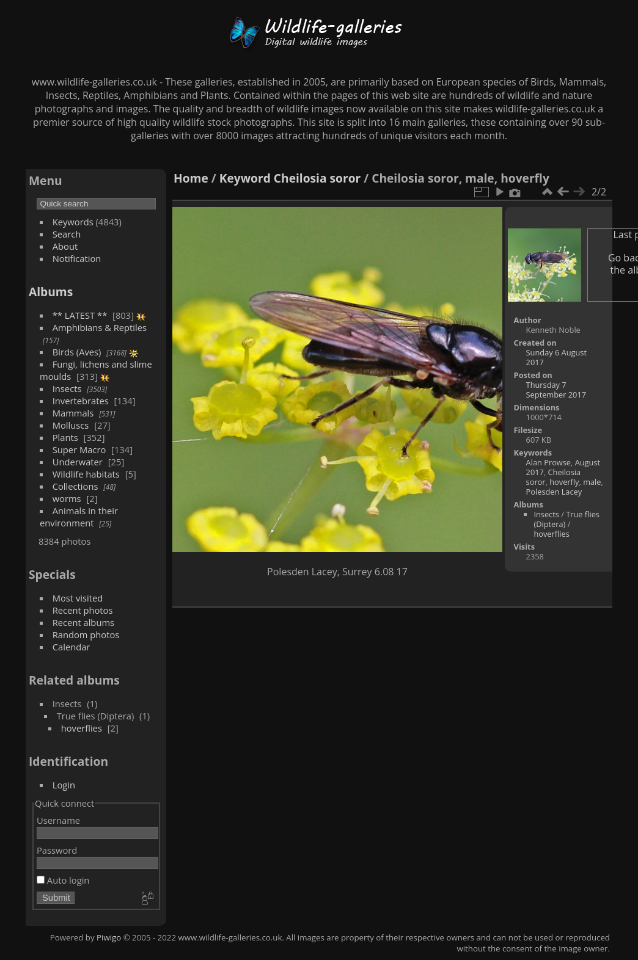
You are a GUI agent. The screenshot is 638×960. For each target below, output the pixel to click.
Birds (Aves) (77, 352)
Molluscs (71, 425)
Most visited (78, 598)
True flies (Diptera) (567, 519)
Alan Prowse (548, 462)
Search (67, 234)
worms (67, 498)
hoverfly (564, 481)
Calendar (71, 647)
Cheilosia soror (317, 178)
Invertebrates (81, 401)
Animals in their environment (79, 516)
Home (191, 178)
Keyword (245, 178)
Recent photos (83, 610)
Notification (77, 258)
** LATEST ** (80, 315)
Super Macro (79, 449)
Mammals (73, 413)
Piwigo (109, 937)
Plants (65, 437)
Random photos (86, 634)
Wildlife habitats (86, 474)
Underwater (78, 462)
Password (57, 850)
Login (64, 785)
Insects (67, 388)
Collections (75, 486)
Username (58, 820)
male (592, 481)
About (65, 246)
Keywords (73, 222)
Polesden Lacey (554, 491)
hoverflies (81, 728)
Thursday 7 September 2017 (556, 389)
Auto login (63, 880)
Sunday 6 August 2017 (556, 357)
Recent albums (83, 622)
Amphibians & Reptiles (100, 327)
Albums (51, 291)
